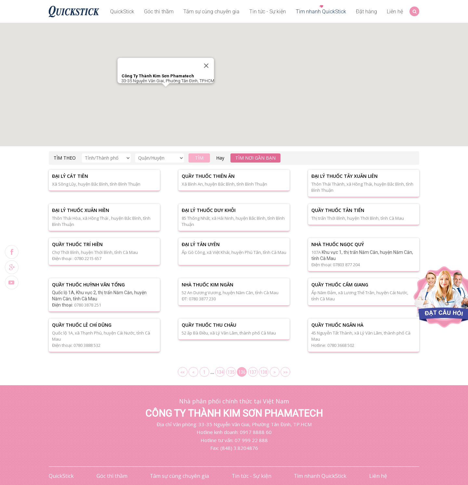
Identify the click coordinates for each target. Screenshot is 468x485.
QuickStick (122, 11)
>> (285, 372)
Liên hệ (395, 11)
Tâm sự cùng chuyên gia (211, 11)
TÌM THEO (65, 158)
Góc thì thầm (159, 11)
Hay (220, 158)
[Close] (206, 65)
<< (182, 372)
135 (231, 372)
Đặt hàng (366, 11)
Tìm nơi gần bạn (255, 158)
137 (252, 372)
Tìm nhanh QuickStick (321, 11)
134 (220, 372)
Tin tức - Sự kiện (267, 11)
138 (263, 372)
